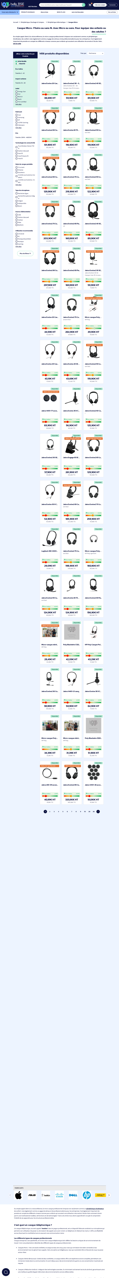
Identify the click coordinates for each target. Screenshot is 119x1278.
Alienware (20, 125)
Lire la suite (17, 43)
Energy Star (21, 91)
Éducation (44, 12)
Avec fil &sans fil (22, 158)
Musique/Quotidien (23, 241)
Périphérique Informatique (57, 22)
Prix (16, 133)
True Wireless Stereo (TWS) (25, 149)
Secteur (19, 222)
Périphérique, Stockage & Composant (34, 22)
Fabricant (18, 112)
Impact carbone (21, 79)
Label (17, 88)
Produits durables (27, 12)
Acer (19, 115)
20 (89, 811)
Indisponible (21, 206)
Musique (20, 244)
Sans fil (19, 156)
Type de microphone (22, 192)
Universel (20, 236)
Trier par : (83, 53)
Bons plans (61, 12)
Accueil (15, 22)
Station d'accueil (22, 153)
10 (85, 811)
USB (18, 217)
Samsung (21, 117)
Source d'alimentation (23, 214)
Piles (18, 225)
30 (94, 811)
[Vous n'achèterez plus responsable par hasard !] (63, 5)
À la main (20, 170)
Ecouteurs (20, 175)
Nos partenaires (77, 12)
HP (19, 120)
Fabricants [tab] (19, 1188)
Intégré (19, 203)
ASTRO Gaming (22, 122)
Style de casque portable (24, 166)
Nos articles (112, 12)
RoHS (19, 99)
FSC (18, 94)
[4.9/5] (35, 5)
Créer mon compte (100, 5)
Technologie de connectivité (25, 144)
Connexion (113, 5)
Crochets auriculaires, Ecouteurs (25, 178)
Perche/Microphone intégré (25, 199)
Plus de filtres (25, 256)
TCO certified (21, 102)
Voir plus (18, 104)
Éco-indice (19, 69)
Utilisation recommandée (24, 233)
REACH (19, 97)
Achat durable (24, 62)
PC (18, 239)
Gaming (19, 246)
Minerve (19, 172)
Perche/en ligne (22, 196)
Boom (19, 208)
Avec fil (19, 161)
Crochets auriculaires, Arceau (25, 183)
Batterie (19, 227)
